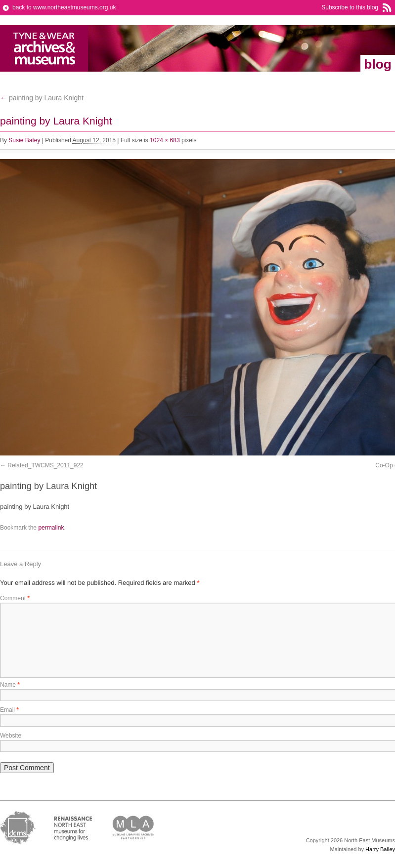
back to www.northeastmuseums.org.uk (64, 7)
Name (10, 684)
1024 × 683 (164, 140)
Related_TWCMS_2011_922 (45, 465)
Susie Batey (24, 140)
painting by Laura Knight (42, 98)
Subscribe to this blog (349, 7)
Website (10, 735)
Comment (15, 598)
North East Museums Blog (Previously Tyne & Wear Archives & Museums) (44, 48)
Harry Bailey (380, 849)
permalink (51, 527)
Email (9, 709)
